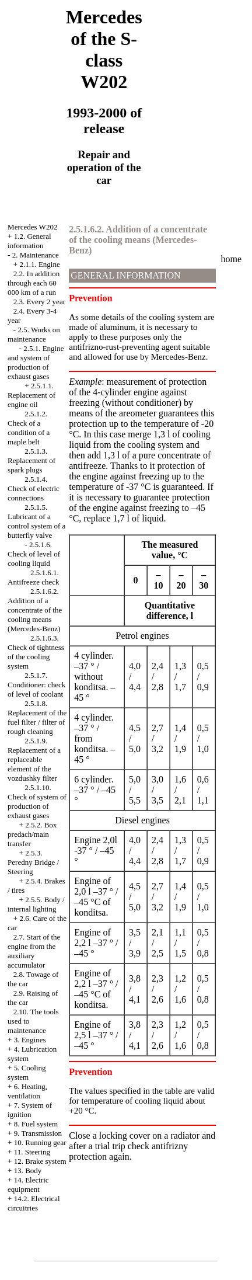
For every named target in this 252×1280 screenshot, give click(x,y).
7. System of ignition (30, 1110)
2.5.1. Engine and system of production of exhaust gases (36, 362)
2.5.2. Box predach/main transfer (32, 834)
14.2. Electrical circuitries (34, 1203)
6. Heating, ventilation (27, 1091)
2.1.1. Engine (39, 264)
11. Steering (32, 1151)
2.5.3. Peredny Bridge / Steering (33, 862)
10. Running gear (40, 1142)
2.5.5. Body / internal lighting (36, 904)
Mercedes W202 (32, 226)
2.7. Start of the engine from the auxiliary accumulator (34, 951)
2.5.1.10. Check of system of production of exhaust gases (37, 801)
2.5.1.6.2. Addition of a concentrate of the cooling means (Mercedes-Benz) (35, 610)
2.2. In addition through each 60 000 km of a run (34, 283)
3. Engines (30, 1039)
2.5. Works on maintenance (34, 334)
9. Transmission (38, 1133)
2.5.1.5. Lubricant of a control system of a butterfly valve (36, 521)
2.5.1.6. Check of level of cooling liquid (34, 554)
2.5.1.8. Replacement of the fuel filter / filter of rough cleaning (37, 717)
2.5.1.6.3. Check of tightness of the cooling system (36, 652)
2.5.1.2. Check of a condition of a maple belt (29, 427)
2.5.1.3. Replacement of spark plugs (31, 460)
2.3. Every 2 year (39, 301)
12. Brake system (40, 1161)
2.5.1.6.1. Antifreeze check (33, 577)
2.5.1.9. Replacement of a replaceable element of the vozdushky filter (34, 759)
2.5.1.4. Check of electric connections (34, 488)
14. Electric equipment (28, 1184)
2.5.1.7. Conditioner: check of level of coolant (36, 684)
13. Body (28, 1170)
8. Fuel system (36, 1123)
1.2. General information (29, 241)
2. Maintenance (35, 255)
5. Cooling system (27, 1072)
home (231, 259)
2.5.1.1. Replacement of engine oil (31, 395)
